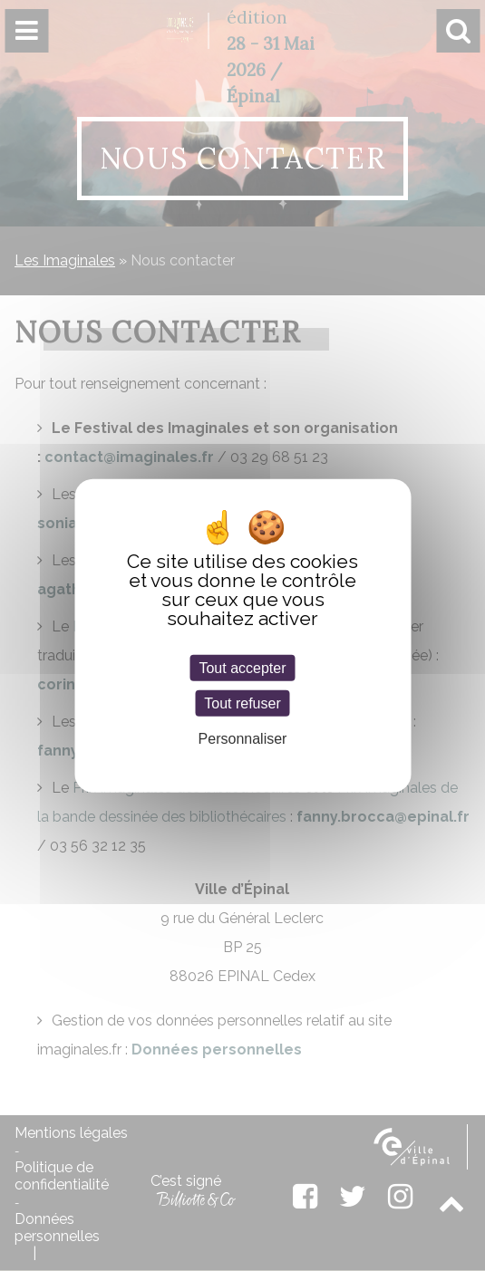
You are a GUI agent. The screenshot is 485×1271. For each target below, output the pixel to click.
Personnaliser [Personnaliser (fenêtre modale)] (243, 738)
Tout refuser (242, 702)
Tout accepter (242, 667)
